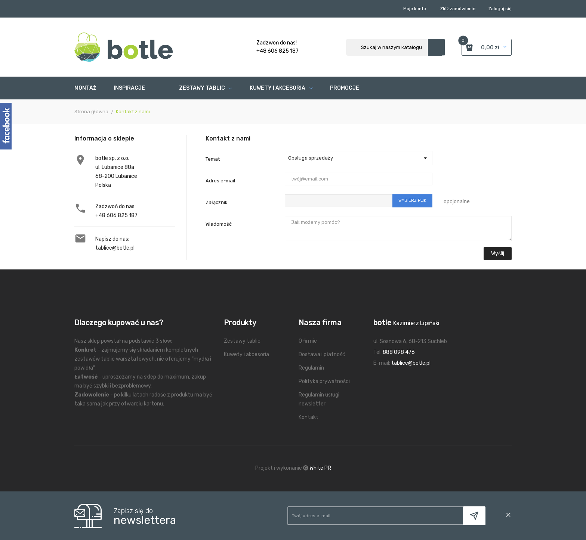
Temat (213, 159)
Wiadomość (219, 224)
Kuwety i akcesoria (246, 354)
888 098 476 (399, 352)
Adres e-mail (220, 180)
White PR (320, 468)
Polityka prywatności (324, 381)
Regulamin (311, 368)
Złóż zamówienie (457, 8)
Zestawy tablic (242, 341)
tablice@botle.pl (115, 248)
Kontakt (308, 417)
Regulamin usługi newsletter (319, 399)
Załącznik (217, 202)
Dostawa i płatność (322, 354)
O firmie (308, 341)
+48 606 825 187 (116, 215)
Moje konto (414, 8)
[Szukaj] (395, 47)
